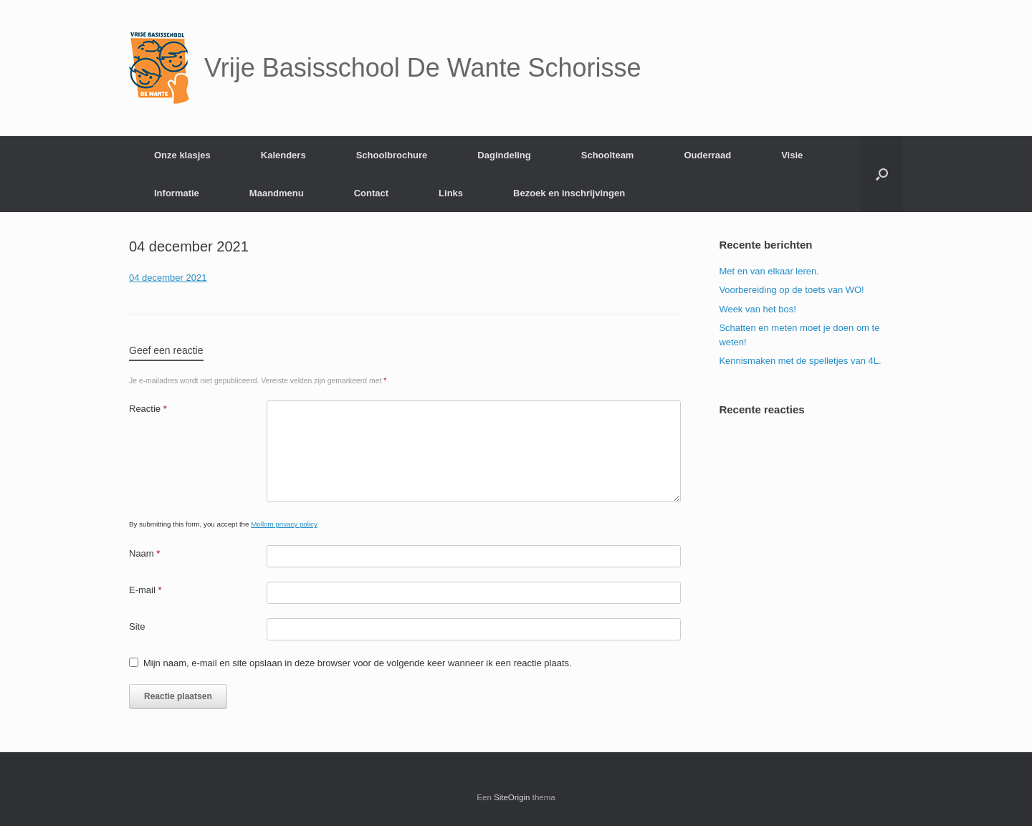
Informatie (176, 193)
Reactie (148, 408)
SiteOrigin (512, 797)
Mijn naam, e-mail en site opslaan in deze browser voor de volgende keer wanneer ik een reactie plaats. (357, 663)
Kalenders (283, 155)
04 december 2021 (167, 277)
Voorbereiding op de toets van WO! (791, 289)
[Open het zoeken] (882, 174)
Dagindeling (503, 155)
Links (451, 193)
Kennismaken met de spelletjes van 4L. (800, 360)
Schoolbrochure (392, 155)
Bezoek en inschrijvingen (569, 193)
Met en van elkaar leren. (768, 271)
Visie (792, 155)
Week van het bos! (757, 309)
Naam (144, 553)
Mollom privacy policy (284, 524)
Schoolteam (607, 155)
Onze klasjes (182, 155)
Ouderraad (707, 155)
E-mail (145, 590)
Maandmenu (276, 193)
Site (137, 626)
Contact (371, 193)
